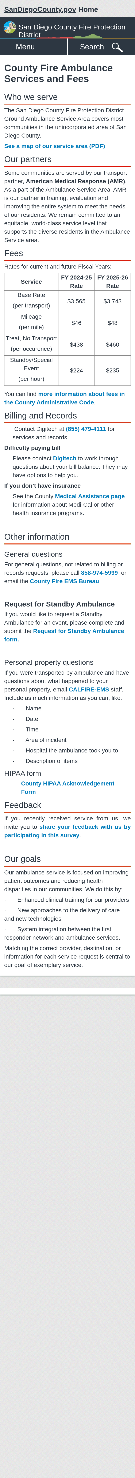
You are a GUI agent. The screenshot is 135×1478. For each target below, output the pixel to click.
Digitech (64, 458)
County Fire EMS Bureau (64, 581)
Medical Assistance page (90, 496)
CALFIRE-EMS (89, 689)
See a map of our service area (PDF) (54, 146)
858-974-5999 (99, 572)
